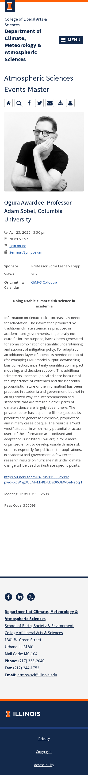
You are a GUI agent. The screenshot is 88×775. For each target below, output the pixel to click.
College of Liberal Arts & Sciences (26, 22)
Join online (17, 245)
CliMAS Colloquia (44, 282)
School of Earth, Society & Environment (39, 626)
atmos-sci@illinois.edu (37, 675)
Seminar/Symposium (25, 252)
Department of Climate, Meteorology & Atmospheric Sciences (23, 45)
